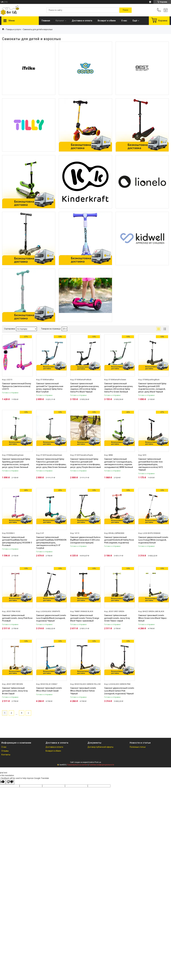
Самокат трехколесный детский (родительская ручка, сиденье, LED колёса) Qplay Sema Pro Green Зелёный (118, 387)
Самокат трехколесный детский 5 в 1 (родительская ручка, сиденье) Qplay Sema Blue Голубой (49, 387)
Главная (46, 20)
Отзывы (5, 751)
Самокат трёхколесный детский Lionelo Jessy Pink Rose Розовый (17, 618)
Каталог (60, 20)
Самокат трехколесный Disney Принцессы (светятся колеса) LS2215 (16, 386)
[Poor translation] (10, 782)
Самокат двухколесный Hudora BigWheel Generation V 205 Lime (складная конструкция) (85, 540)
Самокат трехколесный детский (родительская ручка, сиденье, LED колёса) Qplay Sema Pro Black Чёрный (84, 387)
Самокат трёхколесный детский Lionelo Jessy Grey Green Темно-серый (117, 618)
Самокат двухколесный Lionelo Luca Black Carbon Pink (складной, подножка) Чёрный (119, 691)
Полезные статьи (138, 747)
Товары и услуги (13, 29)
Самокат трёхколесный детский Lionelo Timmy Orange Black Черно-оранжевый (84, 618)
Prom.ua (98, 762)
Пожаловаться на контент (77, 765)
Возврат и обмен (107, 20)
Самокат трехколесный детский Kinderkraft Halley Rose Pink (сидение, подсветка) (119, 540)
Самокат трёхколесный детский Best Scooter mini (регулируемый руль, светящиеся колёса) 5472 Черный (150, 464)
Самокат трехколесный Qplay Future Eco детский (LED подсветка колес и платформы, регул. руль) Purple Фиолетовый (85, 463)
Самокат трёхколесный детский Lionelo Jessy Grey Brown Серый (15, 691)
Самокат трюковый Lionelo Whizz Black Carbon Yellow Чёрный (83, 691)
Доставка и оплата (82, 20)
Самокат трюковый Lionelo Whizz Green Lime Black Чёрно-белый (152, 618)
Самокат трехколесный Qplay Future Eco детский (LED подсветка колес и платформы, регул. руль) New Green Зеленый (51, 463)
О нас (124, 20)
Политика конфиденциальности (101, 765)
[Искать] (125, 10)
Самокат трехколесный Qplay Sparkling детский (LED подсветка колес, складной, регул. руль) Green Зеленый (16, 463)
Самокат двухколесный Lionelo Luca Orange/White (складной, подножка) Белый (153, 540)
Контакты (5, 754)
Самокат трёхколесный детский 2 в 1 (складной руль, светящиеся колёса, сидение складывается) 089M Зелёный (118, 463)
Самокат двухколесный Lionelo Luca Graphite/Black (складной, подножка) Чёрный (51, 618)
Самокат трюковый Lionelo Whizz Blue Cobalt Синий (49, 689)
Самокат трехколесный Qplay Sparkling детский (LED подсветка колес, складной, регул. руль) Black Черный (152, 387)
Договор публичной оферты (100, 747)
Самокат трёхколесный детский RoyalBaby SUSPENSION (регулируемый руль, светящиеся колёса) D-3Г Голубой (51, 542)
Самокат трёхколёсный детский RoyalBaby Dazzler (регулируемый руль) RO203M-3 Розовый (17, 541)
